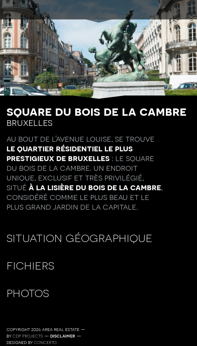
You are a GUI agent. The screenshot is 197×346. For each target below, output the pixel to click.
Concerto (45, 342)
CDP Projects (28, 336)
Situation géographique (79, 237)
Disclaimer (62, 336)
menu (98, 10)
